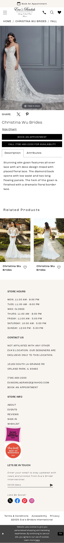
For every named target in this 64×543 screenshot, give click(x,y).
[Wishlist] (59, 12)
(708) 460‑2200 (17, 378)
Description (13, 153)
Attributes (34, 153)
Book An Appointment (32, 137)
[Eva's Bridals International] (25, 12)
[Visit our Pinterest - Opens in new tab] (24, 501)
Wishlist (13, 424)
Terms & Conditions (16, 516)
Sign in (12, 419)
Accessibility (39, 516)
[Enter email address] (30, 485)
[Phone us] (44, 12)
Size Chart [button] (9, 129)
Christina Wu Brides (31, 21)
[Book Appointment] (32, 3)
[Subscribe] (51, 485)
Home (7, 21)
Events (12, 410)
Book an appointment (23, 388)
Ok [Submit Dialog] (60, 534)
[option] (32, 68)
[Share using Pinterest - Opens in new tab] (27, 114)
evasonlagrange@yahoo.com (28, 383)
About (12, 405)
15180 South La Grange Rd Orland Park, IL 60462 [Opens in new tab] (26, 366)
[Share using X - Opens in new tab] (18, 114)
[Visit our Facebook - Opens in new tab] (17, 501)
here (37, 541)
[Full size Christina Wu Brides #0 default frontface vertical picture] (32, 68)
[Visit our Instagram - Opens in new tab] (32, 501)
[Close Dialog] (3, 534)
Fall (54, 21)
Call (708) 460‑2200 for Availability (32, 145)
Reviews (13, 415)
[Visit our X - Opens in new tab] (10, 501)
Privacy (55, 516)
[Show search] (52, 12)
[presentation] (15, 240)
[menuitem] (5, 12)
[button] (5, 12)
